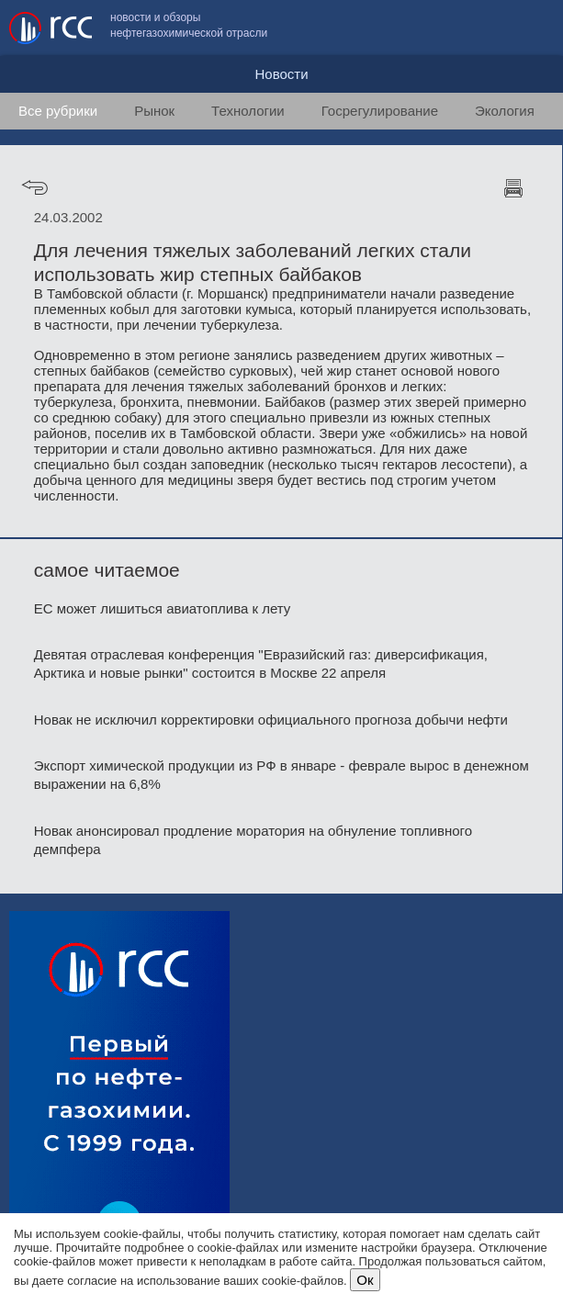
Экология (505, 110)
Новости (281, 74)
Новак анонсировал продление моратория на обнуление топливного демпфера (253, 840)
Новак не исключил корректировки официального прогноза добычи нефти (271, 719)
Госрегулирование (379, 110)
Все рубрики (57, 110)
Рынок (154, 110)
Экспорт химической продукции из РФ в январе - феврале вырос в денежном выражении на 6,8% (281, 775)
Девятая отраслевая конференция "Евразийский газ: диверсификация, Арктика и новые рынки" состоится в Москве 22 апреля (261, 664)
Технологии (248, 110)
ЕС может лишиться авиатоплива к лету (162, 608)
